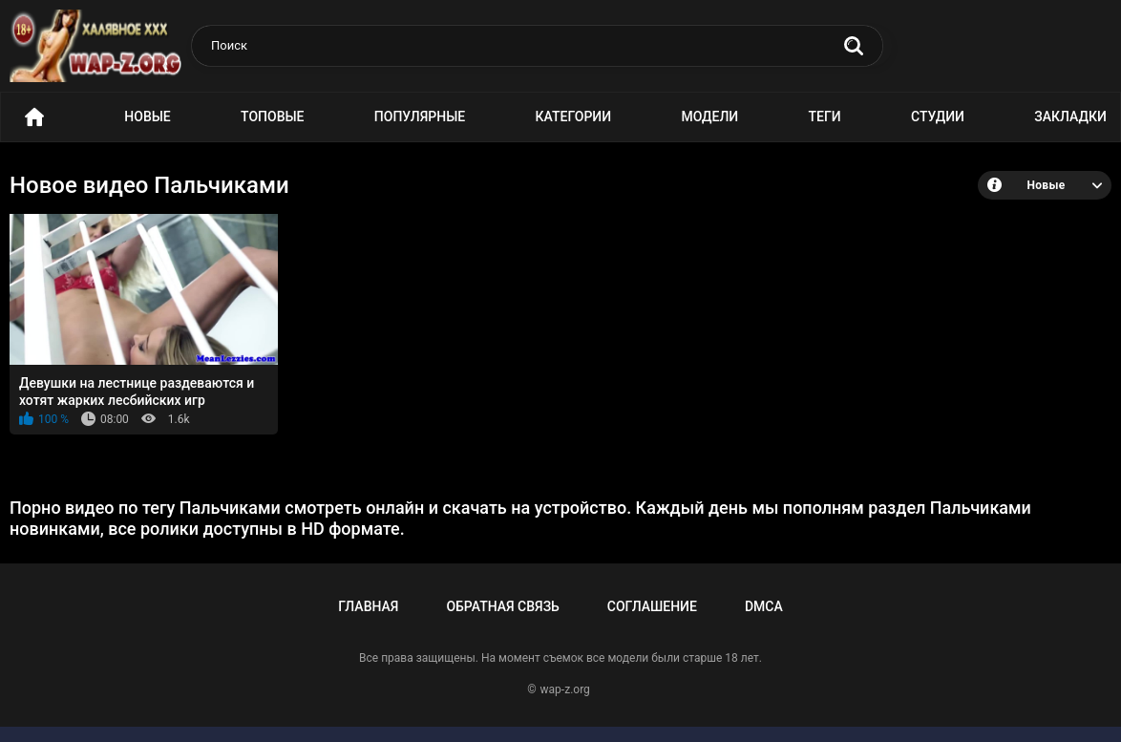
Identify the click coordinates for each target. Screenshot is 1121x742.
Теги (825, 116)
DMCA (764, 606)
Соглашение (652, 606)
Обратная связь (502, 606)
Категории (574, 116)
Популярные (419, 116)
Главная (368, 606)
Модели (709, 116)
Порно (34, 117)
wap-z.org (565, 689)
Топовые (272, 116)
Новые (147, 116)
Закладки (1070, 116)
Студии (937, 116)
